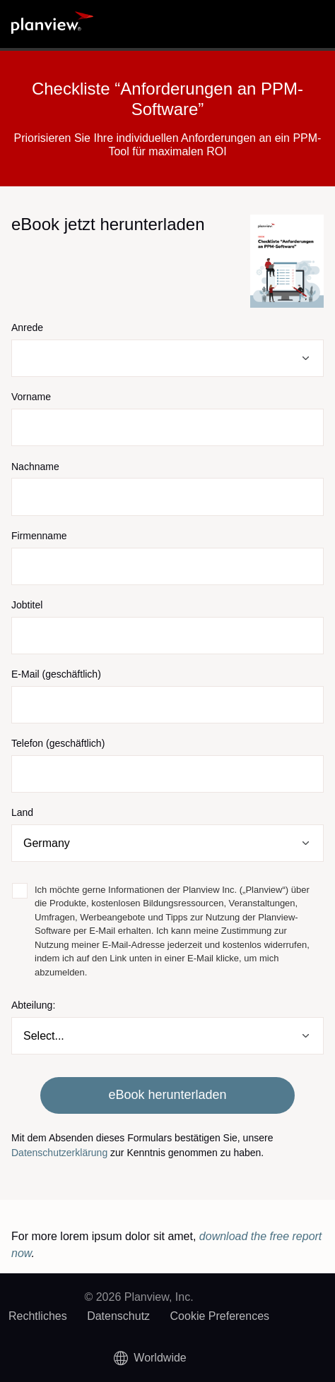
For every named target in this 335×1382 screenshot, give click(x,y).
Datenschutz (118, 1316)
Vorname (31, 396)
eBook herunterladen (167, 1095)
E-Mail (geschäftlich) (56, 674)
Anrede (27, 327)
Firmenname (39, 535)
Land (22, 812)
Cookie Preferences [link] (220, 1316)
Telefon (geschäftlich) (58, 743)
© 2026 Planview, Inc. (138, 1297)
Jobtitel (26, 605)
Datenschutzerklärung (59, 1152)
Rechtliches (37, 1316)
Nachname (35, 466)
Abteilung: (33, 1005)
